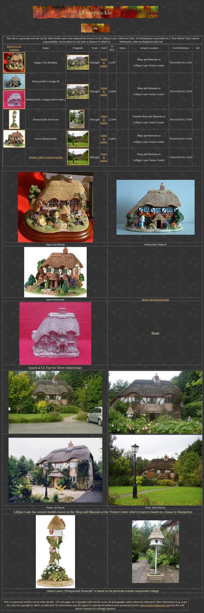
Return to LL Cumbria (14, 48)
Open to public (103, 62)
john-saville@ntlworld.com (155, 605)
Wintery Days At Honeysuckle (46, 157)
